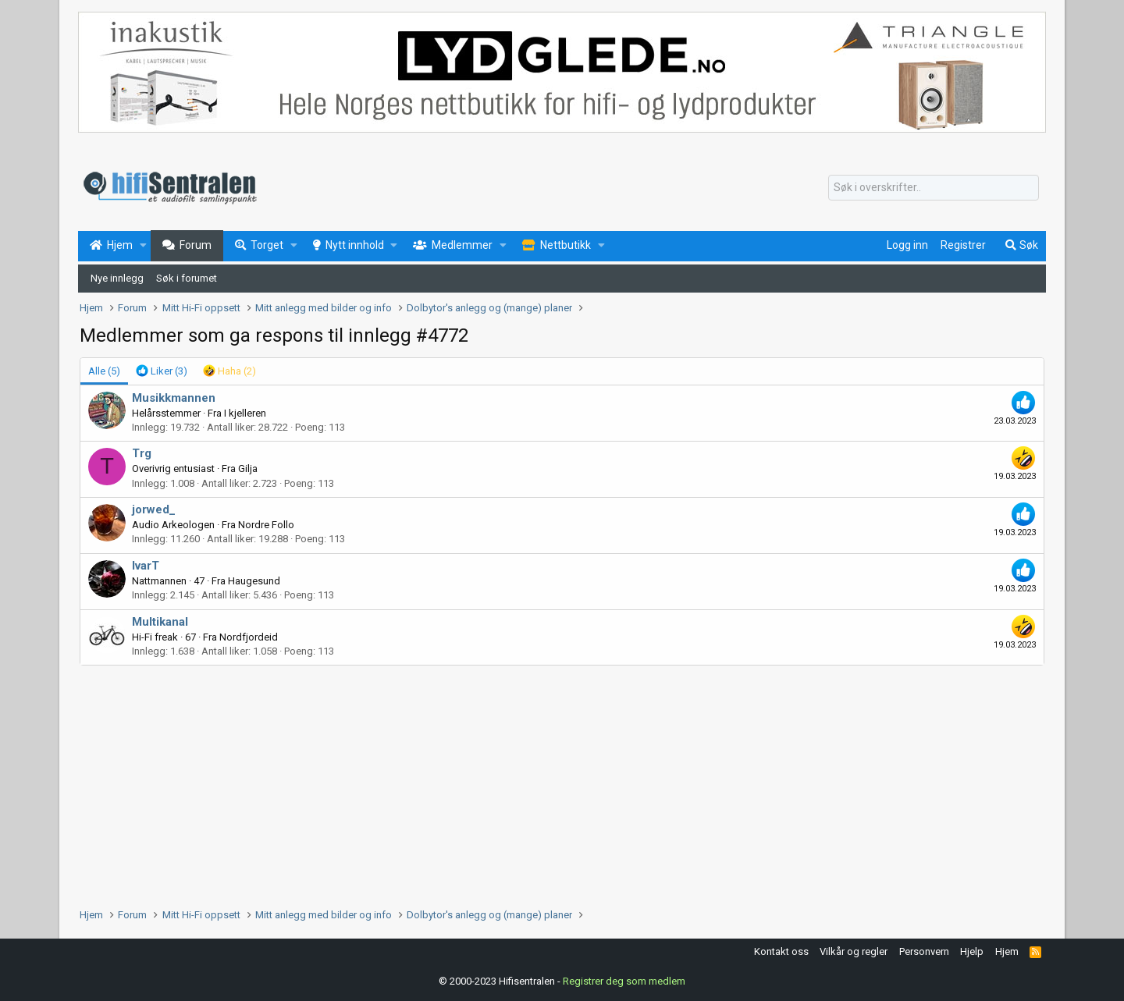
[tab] (161, 371)
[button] (143, 245)
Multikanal (160, 622)
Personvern (924, 951)
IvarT (145, 566)
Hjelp (972, 951)
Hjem (1007, 951)
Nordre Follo (266, 525)
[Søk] (933, 188)
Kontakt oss (781, 951)
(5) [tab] (104, 371)
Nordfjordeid (248, 637)
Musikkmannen (173, 398)
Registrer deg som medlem (624, 981)
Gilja (248, 468)
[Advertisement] (548, 782)
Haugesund (254, 581)
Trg (141, 453)
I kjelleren (245, 413)
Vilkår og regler (853, 951)
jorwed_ (154, 509)
